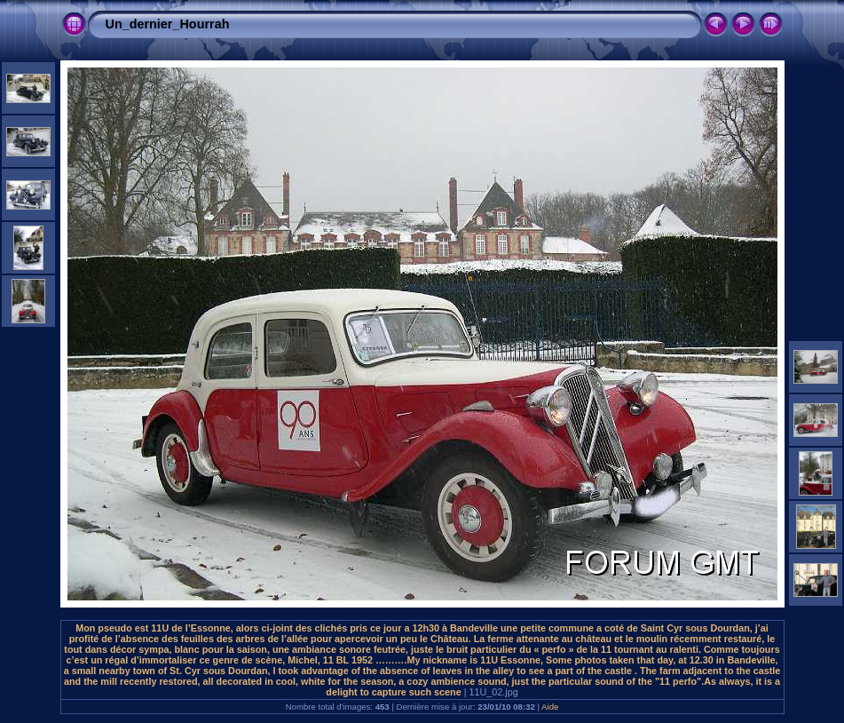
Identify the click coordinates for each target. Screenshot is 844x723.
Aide (549, 706)
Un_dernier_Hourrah (168, 24)
